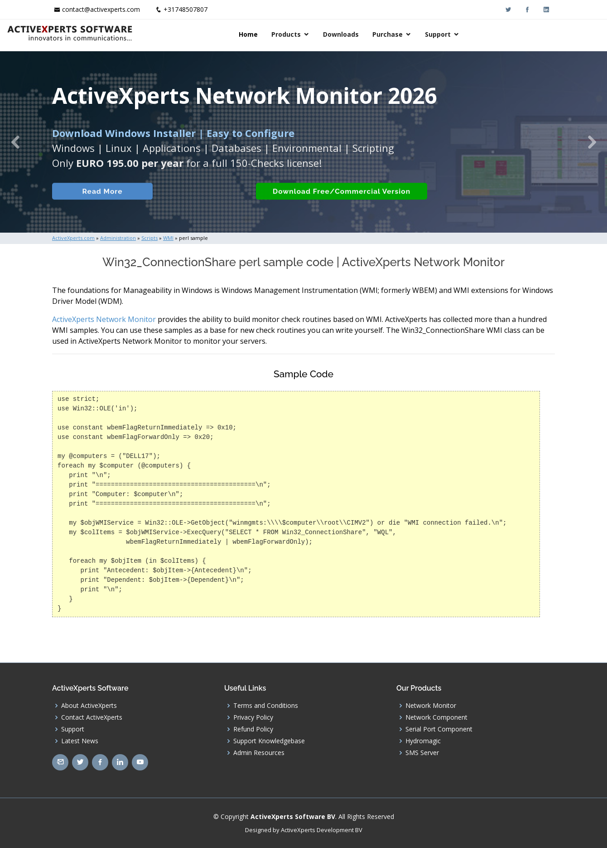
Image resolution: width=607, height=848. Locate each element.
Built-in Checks (194, 206)
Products (375, 34)
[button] (15, 142)
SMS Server (422, 753)
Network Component (436, 717)
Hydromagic (423, 741)
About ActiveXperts (89, 705)
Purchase (476, 34)
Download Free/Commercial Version (336, 206)
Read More (97, 206)
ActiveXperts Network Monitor (104, 319)
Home (337, 34)
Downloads (430, 34)
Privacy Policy (253, 717)
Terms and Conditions (265, 705)
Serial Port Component (438, 729)
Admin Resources (258, 753)
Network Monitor (430, 705)
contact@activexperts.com (101, 9)
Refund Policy (253, 729)
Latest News (79, 741)
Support (527, 34)
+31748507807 (185, 9)
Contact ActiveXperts (91, 717)
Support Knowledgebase (269, 741)
